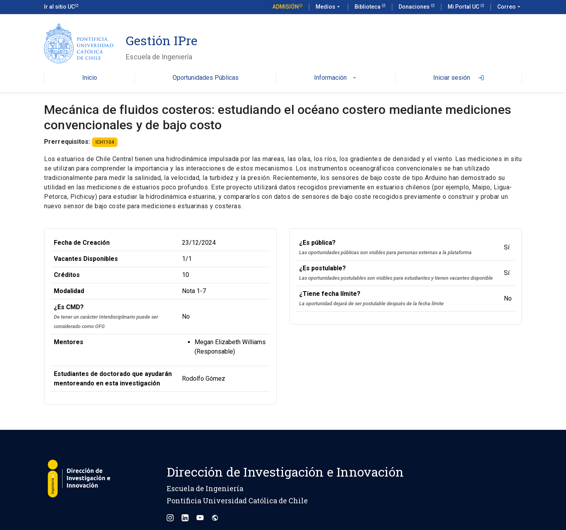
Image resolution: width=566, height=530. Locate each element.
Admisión (285, 7)
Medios (329, 7)
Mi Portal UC (464, 7)
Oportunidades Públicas (206, 78)
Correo (509, 7)
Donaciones (415, 7)
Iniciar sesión (458, 78)
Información (336, 78)
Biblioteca (368, 7)
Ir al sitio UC (59, 7)
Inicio (89, 78)
